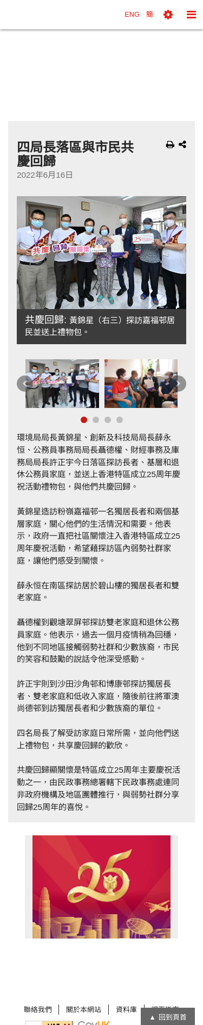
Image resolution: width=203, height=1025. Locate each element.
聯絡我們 (38, 1010)
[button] (168, 14)
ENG (132, 14)
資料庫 (126, 1010)
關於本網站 (83, 1010)
